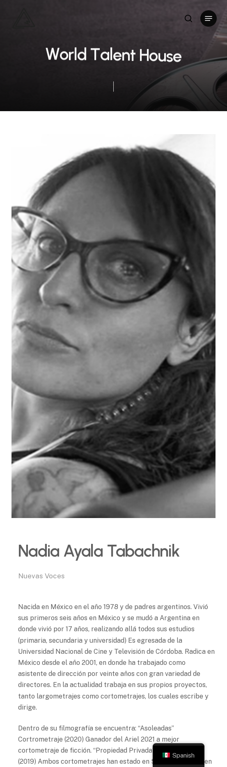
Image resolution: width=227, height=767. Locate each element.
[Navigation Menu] (208, 18)
